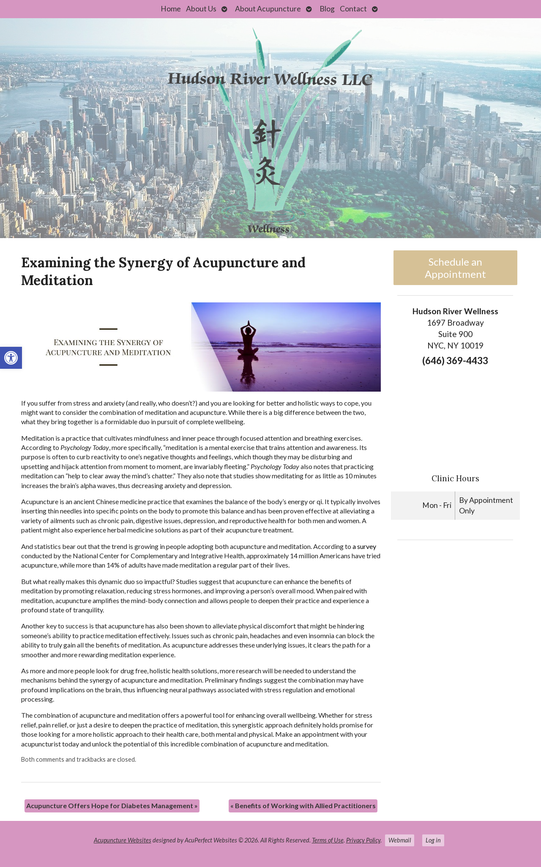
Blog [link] (327, 8)
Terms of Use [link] (328, 840)
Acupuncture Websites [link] (122, 840)
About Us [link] (201, 8)
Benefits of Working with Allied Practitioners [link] (303, 805)
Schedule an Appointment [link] (455, 267)
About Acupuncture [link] (268, 8)
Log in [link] (433, 840)
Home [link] (171, 8)
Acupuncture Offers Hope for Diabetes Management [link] (112, 805)
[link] (11, 358)
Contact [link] (353, 8)
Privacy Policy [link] (363, 840)
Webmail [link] (399, 840)
